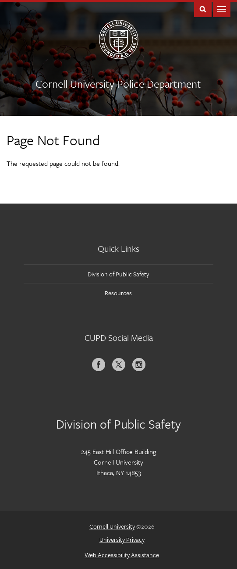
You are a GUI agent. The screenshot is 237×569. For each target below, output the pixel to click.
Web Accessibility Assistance (122, 554)
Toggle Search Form (203, 8)
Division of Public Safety (118, 274)
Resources (118, 292)
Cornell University (112, 526)
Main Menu (221, 8)
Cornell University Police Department (118, 83)
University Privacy (122, 539)
